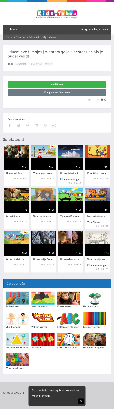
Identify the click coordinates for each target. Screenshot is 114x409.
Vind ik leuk (57, 84)
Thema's (20, 37)
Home (9, 37)
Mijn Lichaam (50, 37)
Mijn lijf (48, 64)
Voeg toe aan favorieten (57, 92)
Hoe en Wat (36, 64)
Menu (13, 29)
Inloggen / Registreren (94, 29)
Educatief (34, 37)
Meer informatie (41, 395)
